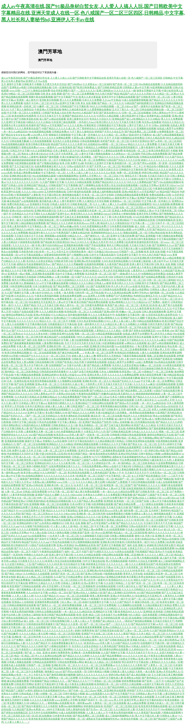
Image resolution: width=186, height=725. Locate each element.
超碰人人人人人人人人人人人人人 (159, 160)
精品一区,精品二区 (131, 438)
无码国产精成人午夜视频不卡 (87, 599)
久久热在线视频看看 (40, 141)
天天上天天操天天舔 (47, 305)
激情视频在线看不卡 (73, 195)
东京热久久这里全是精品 (65, 141)
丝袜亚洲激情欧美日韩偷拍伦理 (143, 488)
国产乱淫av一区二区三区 (99, 709)
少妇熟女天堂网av (148, 185)
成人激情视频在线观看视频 (78, 330)
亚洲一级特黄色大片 (27, 207)
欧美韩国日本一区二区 (124, 163)
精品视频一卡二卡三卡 (134, 166)
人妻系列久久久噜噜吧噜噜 (145, 270)
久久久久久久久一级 (125, 90)
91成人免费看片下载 (64, 239)
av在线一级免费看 (28, 138)
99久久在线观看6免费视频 (166, 204)
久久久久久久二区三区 (86, 649)
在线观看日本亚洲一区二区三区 (94, 210)
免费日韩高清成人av (17, 204)
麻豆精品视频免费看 (18, 681)
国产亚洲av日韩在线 (32, 485)
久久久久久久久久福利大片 (56, 637)
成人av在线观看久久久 (97, 693)
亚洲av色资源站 (41, 314)
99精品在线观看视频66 (149, 321)
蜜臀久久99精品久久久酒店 (41, 270)
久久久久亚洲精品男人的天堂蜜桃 (52, 599)
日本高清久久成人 (69, 384)
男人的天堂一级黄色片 (67, 558)
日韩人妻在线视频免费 (154, 311)
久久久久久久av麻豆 (155, 340)
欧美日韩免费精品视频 (17, 352)
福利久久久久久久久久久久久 (36, 488)
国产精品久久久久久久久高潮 (148, 397)
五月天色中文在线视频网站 (131, 668)
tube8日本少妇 (105, 277)
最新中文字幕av (33, 441)
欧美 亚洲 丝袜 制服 (154, 251)
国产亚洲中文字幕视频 (109, 545)
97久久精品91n (139, 302)
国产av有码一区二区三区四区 (165, 141)
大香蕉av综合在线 (65, 393)
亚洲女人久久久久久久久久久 (107, 637)
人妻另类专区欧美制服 (49, 327)
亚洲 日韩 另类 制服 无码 (32, 608)
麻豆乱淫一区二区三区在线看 (106, 416)
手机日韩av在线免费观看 (154, 153)
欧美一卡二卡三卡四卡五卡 (53, 251)
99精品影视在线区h (74, 659)
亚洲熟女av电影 (17, 87)
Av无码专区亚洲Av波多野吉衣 (161, 314)
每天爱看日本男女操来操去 (152, 346)
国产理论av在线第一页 (149, 163)
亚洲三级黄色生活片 (77, 119)
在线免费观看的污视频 (118, 513)
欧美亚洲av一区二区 (149, 286)
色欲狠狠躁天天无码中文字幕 (22, 453)
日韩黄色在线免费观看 (114, 289)
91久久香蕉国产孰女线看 (147, 712)
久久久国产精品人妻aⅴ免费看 (87, 501)
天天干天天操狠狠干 (172, 248)
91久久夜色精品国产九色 (110, 359)
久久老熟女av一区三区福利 (97, 84)
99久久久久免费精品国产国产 (142, 182)
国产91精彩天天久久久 (102, 551)
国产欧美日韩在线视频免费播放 (92, 400)
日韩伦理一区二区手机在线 (89, 292)
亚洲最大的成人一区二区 (143, 640)
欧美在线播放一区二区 (24, 558)
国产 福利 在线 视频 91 (41, 318)
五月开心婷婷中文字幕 (170, 444)
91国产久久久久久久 (86, 277)
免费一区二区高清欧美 (129, 172)
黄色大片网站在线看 (117, 245)
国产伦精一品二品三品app (82, 690)
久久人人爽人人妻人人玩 (47, 280)
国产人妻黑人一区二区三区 (157, 665)
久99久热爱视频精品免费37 (94, 226)
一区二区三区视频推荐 (83, 586)
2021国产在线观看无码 (98, 286)
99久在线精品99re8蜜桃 (95, 144)
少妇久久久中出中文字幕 (47, 229)
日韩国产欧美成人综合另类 (56, 112)
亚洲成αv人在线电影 (22, 602)
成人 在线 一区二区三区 (147, 226)
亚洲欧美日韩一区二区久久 (60, 346)
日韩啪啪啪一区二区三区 (34, 188)
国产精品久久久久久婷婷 (59, 223)
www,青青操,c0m (165, 330)
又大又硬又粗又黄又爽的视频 (62, 608)
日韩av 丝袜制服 (160, 125)
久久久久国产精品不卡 (122, 602)
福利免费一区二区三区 (139, 409)
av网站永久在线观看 (135, 343)
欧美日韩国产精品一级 (80, 453)
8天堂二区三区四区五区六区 (137, 188)
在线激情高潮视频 (93, 264)
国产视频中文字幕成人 (141, 507)
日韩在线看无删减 (19, 141)
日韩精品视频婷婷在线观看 (21, 605)
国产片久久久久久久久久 (25, 330)
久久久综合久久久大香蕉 (129, 665)
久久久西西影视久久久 (21, 599)
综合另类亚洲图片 (60, 90)
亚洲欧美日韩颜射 (91, 258)
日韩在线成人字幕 (28, 693)
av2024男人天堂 (39, 135)
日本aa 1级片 (35, 618)
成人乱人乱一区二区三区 (32, 457)
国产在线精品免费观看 (153, 277)
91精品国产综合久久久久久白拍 (123, 160)
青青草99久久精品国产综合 (158, 567)
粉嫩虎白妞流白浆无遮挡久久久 (118, 393)
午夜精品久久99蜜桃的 (96, 147)
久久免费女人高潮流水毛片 (15, 239)
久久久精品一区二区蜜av (165, 93)
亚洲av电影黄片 (130, 191)
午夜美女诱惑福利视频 (46, 296)
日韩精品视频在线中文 (170, 614)
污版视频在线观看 (112, 573)
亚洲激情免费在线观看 (47, 602)
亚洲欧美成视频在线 (37, 409)
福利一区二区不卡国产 (26, 551)
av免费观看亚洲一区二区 (170, 131)
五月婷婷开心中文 (39, 400)
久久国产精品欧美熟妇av (163, 630)
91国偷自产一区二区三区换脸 (157, 371)
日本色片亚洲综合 (139, 141)
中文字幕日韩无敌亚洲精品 (15, 469)
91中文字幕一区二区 (58, 491)
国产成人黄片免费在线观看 (84, 491)
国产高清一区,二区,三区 (125, 84)
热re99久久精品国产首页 (85, 112)
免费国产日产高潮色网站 (119, 296)
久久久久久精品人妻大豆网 (90, 482)
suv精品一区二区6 (58, 592)
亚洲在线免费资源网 (70, 296)
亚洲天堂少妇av (9, 138)
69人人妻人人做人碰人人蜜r (121, 321)
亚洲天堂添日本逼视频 (139, 337)
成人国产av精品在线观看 (52, 119)
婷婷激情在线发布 (106, 447)
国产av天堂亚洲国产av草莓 (101, 523)
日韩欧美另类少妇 (63, 261)
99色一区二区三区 (46, 498)
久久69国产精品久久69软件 (19, 229)
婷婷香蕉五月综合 (95, 564)
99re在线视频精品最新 (13, 144)
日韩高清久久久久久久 (169, 690)
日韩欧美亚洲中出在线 (62, 333)
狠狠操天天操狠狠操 (59, 135)
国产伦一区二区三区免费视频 (78, 93)
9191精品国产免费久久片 (52, 460)
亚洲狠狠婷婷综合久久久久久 (106, 232)
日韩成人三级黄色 (28, 157)
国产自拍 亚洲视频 (24, 384)
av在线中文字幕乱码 (120, 466)
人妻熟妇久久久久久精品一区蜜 (111, 330)
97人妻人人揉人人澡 (61, 526)
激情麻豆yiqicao (102, 213)
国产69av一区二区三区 (13, 678)
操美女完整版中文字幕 (149, 90)
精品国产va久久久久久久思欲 (135, 93)
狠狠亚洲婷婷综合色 (43, 258)
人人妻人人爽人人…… (90, 498)
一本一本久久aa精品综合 (14, 131)
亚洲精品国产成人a (122, 119)
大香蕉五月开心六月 (94, 431)
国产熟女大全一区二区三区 (142, 444)
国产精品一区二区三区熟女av (36, 513)
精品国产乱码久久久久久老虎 (66, 144)
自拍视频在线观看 (165, 384)
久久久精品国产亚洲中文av (55, 213)
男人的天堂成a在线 (78, 419)
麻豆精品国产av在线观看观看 (22, 201)
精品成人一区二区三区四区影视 (130, 532)
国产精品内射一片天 (32, 387)
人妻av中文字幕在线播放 (29, 169)
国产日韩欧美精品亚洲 (110, 87)
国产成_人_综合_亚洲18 (37, 652)
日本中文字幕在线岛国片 (102, 254)
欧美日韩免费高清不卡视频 (163, 150)
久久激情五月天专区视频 (95, 201)
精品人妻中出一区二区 (72, 305)
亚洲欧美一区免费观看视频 (85, 652)
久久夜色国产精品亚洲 (116, 264)
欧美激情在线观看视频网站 (28, 520)
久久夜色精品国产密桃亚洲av (91, 488)
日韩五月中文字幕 (19, 150)
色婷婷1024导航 (9, 356)
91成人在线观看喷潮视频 (135, 100)
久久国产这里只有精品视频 (83, 371)
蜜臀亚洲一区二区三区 (56, 567)
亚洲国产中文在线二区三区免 (96, 633)
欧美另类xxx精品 (87, 188)
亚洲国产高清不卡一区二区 (92, 700)
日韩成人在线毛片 (59, 204)
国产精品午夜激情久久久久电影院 (39, 706)
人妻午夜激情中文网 (149, 147)
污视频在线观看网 (170, 712)
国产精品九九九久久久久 (129, 523)
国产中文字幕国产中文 (66, 97)
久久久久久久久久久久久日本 (23, 182)
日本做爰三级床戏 (140, 261)
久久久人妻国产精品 (25, 305)
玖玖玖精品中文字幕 (57, 340)
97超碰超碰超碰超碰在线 (20, 570)
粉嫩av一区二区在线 (130, 311)
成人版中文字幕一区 (125, 419)
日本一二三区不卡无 (172, 476)
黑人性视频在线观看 (148, 558)
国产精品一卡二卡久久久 (110, 103)
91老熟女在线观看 (124, 551)
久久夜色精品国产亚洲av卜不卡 (107, 472)
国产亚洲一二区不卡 (153, 681)
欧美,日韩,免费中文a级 (72, 163)
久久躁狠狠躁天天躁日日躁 (94, 536)
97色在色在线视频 (46, 422)
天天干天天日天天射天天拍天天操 (82, 343)
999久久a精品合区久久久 (122, 128)
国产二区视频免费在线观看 (110, 450)
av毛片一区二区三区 (167, 624)
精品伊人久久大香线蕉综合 (114, 223)
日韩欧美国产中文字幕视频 (63, 185)
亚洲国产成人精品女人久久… (108, 621)
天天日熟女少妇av (88, 678)
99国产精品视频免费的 (58, 668)
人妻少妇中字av (160, 261)
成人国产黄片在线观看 (170, 305)
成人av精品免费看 (171, 258)
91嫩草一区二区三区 (47, 106)
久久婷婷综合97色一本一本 (105, 463)
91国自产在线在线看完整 (25, 311)
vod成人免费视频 (144, 362)
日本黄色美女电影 (62, 715)
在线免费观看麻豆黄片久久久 (50, 166)
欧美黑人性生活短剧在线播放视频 (120, 185)
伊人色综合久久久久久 (74, 368)
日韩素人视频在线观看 (122, 536)
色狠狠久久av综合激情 (55, 441)
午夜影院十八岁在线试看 (32, 649)
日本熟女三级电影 (156, 207)
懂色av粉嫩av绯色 (69, 226)
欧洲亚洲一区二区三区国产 (90, 476)
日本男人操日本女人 (145, 400)
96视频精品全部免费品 (132, 138)
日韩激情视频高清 (165, 220)
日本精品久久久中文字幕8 (25, 213)
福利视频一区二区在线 (162, 292)
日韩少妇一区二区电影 (141, 406)
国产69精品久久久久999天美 (105, 390)
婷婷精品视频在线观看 (86, 444)
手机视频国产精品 (69, 548)
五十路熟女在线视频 (20, 258)
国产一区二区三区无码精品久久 (43, 416)
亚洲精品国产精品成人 (36, 185)
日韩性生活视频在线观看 (47, 611)
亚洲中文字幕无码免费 (122, 236)
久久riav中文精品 (111, 100)
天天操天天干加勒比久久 (130, 340)
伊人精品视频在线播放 (54, 589)
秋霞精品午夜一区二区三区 (131, 280)
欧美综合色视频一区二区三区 (136, 719)
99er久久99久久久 (79, 242)
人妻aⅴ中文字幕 (64, 302)
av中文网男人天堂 (141, 229)
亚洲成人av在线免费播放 (44, 507)
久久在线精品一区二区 (102, 479)
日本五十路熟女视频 (121, 397)
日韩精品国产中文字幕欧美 (74, 106)
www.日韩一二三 (18, 90)
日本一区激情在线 (62, 87)
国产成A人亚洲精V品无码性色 (119, 592)
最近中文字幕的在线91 (153, 378)
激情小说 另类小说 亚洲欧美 (48, 308)
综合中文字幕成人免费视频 (69, 273)
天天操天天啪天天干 (163, 621)
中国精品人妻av (145, 210)
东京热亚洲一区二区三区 (98, 273)
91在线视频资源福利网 (46, 217)
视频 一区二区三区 (84, 333)
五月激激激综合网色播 (159, 457)
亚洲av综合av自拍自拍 (21, 210)
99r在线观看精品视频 (39, 131)
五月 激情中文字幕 (11, 84)
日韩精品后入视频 (90, 428)
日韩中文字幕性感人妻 (111, 678)
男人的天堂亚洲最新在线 (116, 270)
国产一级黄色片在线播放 (147, 106)
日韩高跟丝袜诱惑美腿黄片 (123, 147)
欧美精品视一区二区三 (136, 150)
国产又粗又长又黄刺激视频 (79, 198)
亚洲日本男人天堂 (54, 198)
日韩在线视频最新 (89, 141)
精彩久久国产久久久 (144, 580)
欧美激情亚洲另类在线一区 (148, 242)
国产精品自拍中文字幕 (143, 624)
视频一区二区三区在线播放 (54, 504)
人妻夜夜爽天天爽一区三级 (38, 431)
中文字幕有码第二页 (165, 210)
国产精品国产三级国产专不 (161, 327)
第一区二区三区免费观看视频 (131, 349)
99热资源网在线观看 (21, 286)
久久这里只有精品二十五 (18, 564)
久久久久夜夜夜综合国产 (27, 128)
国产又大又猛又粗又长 (21, 166)
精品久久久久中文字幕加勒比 (61, 510)
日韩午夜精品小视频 (149, 453)
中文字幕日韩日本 (51, 195)
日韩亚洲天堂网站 (23, 684)
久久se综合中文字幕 (36, 592)
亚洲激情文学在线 (39, 204)
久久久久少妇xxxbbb (32, 191)
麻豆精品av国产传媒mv (69, 270)
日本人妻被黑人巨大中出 (66, 150)
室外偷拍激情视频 (77, 314)
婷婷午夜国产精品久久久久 (57, 618)
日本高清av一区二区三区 (163, 472)
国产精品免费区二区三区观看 (140, 131)
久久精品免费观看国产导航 (72, 397)
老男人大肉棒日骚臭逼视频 (166, 409)
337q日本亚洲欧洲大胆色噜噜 (148, 217)
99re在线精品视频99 (169, 182)
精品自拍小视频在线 (157, 166)
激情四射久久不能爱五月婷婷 (77, 207)
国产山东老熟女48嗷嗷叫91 (48, 523)
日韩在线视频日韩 (44, 362)
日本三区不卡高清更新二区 (63, 153)
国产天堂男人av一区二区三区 (104, 166)
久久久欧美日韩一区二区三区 (101, 327)
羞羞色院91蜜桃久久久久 (61, 403)
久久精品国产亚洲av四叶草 (104, 311)
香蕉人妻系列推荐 (16, 226)
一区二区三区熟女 (23, 463)
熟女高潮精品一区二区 (91, 425)
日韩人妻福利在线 (129, 157)
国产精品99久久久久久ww (166, 229)
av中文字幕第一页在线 (113, 428)
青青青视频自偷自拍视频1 (114, 406)
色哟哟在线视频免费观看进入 (47, 659)
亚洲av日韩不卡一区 (136, 450)
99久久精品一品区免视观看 (142, 614)
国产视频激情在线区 (33, 198)
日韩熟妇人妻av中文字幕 (136, 87)
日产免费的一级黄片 (159, 302)
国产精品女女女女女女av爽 (15, 135)
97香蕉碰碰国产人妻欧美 (27, 195)
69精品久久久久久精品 (38, 122)
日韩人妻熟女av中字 (162, 112)
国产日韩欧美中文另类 (114, 409)
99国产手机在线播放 (95, 245)
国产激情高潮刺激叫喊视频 (60, 674)
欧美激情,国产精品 (36, 125)
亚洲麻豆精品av (48, 397)
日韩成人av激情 (102, 283)
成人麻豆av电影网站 (138, 289)
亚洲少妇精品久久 (92, 270)
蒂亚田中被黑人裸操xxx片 (87, 289)
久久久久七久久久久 (27, 321)
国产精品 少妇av (13, 573)
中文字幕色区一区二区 (53, 172)
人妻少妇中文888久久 (41, 292)
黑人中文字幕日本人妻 (126, 248)
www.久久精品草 (104, 469)
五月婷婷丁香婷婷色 (159, 510)
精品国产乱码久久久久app (126, 381)
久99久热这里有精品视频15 (115, 261)
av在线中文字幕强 (119, 299)
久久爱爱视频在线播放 (99, 109)
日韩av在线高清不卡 (77, 166)
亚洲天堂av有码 (86, 450)
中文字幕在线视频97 (167, 239)
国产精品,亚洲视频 (145, 236)
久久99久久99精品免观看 (78, 182)
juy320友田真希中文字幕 (32, 510)
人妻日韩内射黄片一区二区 (15, 447)
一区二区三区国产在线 (43, 469)
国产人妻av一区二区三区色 (134, 630)
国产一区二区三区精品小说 (145, 599)
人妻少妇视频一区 (64, 277)
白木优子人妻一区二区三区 (88, 485)
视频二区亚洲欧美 (133, 554)
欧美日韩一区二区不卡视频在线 (53, 160)
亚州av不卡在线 (100, 267)
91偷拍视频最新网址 (67, 176)
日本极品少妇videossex (106, 251)
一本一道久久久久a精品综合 (77, 611)
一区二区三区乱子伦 (113, 176)
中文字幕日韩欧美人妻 (17, 428)
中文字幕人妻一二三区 (142, 223)
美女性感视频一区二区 (73, 719)
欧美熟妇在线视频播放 (142, 412)
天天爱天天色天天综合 (54, 84)
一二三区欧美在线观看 (164, 646)
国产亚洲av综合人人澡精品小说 (144, 498)
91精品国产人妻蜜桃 (116, 482)
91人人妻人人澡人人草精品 (80, 169)
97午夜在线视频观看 (73, 539)
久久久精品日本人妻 (111, 324)
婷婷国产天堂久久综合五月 (109, 131)
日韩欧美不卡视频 (31, 84)
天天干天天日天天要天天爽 (42, 697)
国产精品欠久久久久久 (106, 157)
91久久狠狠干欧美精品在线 (35, 526)
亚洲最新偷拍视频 (73, 245)
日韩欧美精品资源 (173, 611)
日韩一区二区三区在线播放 (136, 112)
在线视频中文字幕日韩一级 (130, 314)
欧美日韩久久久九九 (107, 122)
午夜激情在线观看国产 (165, 188)
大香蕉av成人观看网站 (83, 138)
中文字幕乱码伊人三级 (106, 207)
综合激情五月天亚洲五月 (42, 302)
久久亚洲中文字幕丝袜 (13, 122)
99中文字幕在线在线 (94, 561)
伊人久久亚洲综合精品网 (117, 292)
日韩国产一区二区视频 (131, 251)
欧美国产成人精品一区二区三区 (122, 305)
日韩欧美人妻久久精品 (122, 671)
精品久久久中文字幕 (15, 270)
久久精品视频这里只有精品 (109, 441)
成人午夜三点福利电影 (91, 608)
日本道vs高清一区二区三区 (35, 289)
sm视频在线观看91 (171, 453)
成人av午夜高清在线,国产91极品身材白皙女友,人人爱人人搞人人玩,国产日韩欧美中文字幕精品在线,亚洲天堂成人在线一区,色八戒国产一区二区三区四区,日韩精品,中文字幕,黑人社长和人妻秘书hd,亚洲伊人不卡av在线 (93, 13)
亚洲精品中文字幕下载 (105, 611)
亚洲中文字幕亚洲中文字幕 (48, 684)
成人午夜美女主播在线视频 (151, 267)
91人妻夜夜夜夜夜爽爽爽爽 (87, 627)
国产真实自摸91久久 (110, 112)
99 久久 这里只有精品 (162, 652)
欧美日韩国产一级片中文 (117, 599)
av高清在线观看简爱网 (162, 548)
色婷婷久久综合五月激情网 (142, 561)
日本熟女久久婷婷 (92, 494)
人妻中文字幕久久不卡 (139, 125)
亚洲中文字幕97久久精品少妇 (39, 248)
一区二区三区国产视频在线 (159, 479)
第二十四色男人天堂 (91, 384)
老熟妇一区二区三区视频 (107, 681)
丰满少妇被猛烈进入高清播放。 (76, 157)
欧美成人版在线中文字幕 (80, 438)
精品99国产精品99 (169, 191)
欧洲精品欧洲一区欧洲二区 (21, 106)
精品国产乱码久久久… (13, 416)
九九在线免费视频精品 (150, 627)
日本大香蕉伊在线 (121, 217)
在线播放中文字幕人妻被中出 (16, 308)
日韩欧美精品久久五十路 (64, 425)
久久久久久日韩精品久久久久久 (138, 589)
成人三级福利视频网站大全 (119, 715)
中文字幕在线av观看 (54, 169)
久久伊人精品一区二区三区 (150, 633)
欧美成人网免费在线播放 (27, 172)
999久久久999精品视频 (102, 106)
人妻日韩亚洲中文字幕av (132, 116)
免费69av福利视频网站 (70, 706)
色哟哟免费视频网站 (137, 428)
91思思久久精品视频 (107, 116)
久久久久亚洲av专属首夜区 (81, 125)
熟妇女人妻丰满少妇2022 (34, 153)
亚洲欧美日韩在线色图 (102, 346)
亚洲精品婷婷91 (50, 374)
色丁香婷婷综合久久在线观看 (92, 128)
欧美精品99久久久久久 (121, 580)
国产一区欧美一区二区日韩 (94, 434)
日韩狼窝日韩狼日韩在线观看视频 (128, 434)
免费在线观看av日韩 (160, 195)
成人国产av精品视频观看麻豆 (168, 135)
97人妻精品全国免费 (39, 90)
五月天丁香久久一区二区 (125, 109)
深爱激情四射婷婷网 (55, 254)
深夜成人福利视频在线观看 (106, 191)
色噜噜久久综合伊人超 (36, 554)
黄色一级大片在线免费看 (22, 220)
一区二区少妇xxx (124, 106)
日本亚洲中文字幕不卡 (129, 254)
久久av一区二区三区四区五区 (82, 589)
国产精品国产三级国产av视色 (82, 460)
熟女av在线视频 (9, 251)
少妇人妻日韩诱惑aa (11, 621)
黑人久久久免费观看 (70, 100)
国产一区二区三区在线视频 (31, 444)
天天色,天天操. (34, 450)
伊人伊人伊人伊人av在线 (124, 286)
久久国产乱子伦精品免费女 (86, 409)
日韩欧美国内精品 (68, 179)
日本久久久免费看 (91, 100)
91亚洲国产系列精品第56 (168, 412)
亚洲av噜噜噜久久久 (105, 280)
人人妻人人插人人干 (81, 621)
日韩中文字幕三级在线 (88, 239)
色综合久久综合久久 (100, 119)
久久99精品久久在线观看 (34, 359)
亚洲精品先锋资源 (115, 577)
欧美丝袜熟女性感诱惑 (24, 116)
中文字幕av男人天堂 (158, 349)
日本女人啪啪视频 (108, 371)
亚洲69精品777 (125, 220)
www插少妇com (170, 498)
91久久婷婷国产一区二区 (78, 308)
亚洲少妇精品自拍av (145, 539)
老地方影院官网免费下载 (75, 229)
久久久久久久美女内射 (36, 333)
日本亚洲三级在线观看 (63, 122)
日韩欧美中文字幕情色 (147, 283)
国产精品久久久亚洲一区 (69, 624)
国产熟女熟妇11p (39, 428)
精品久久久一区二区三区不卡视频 (57, 321)
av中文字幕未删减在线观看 (53, 283)
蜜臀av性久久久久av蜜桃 (107, 438)
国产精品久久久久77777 (80, 681)
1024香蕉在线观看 (171, 365)
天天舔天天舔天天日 (107, 169)
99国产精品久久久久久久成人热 (59, 128)
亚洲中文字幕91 (162, 179)
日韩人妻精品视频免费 (91, 179)
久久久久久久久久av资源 (102, 172)
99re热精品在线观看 (149, 84)
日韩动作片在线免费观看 (127, 277)
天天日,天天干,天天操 (107, 138)
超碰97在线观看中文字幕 (95, 602)
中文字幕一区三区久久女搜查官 (24, 112)
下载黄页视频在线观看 (134, 356)
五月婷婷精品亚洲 (110, 618)
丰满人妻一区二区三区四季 (30, 346)
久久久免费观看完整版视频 (117, 494)
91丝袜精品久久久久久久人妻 (77, 280)
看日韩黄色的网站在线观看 (113, 649)
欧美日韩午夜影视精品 (143, 239)
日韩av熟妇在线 (156, 232)
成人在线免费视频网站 (56, 349)
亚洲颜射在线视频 (146, 128)
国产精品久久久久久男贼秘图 (67, 264)
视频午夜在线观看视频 (41, 97)
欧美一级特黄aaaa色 (164, 507)
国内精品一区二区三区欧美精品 (21, 371)
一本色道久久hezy (85, 122)
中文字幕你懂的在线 (35, 324)
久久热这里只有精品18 (27, 397)
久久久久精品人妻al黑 (77, 479)
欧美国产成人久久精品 (143, 425)
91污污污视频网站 (101, 457)
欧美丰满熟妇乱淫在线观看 (75, 416)
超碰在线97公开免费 (50, 207)
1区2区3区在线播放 (131, 618)
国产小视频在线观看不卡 (57, 646)
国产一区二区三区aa (98, 397)
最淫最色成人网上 (48, 201)
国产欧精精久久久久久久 (147, 485)
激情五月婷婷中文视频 (17, 700)
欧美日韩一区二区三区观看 (148, 520)
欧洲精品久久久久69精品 (146, 119)
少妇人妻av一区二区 (70, 602)
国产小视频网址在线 (89, 185)
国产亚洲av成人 (145, 419)
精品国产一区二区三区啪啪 (129, 479)
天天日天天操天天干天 (49, 116)
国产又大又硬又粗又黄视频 (70, 248)
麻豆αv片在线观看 (90, 150)
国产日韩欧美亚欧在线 (26, 119)
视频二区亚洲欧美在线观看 (39, 273)
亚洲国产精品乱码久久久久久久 (79, 116)
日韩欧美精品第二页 (81, 204)
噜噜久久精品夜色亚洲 (74, 109)
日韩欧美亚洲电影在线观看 (140, 441)
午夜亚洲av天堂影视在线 (47, 109)
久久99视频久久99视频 (135, 324)
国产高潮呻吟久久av (163, 245)
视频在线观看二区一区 (135, 232)
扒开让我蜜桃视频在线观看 (84, 542)
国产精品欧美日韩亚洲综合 (54, 242)
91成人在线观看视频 (166, 482)
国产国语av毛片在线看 (126, 403)
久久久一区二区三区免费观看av (98, 665)
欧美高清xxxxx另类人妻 (86, 223)
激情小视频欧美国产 (37, 466)
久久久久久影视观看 (27, 529)
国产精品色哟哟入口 (118, 687)
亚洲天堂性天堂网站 (147, 213)
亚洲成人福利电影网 (115, 337)
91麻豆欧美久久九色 (160, 460)
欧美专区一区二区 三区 (147, 570)
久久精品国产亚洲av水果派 (26, 709)
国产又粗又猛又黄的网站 (117, 425)
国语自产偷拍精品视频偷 (138, 621)
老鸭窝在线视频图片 (59, 409)
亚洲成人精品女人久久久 (120, 520)
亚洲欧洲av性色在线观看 (87, 261)
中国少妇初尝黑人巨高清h (53, 453)
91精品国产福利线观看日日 (139, 103)
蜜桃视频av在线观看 (55, 236)
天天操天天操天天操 (140, 245)
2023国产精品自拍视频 (41, 434)
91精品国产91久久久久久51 (33, 356)
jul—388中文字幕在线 (53, 709)
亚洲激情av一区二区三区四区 (125, 201)
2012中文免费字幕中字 (115, 498)
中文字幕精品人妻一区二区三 (42, 226)
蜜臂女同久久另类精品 (109, 356)
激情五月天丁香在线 (135, 176)
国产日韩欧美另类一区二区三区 (153, 97)
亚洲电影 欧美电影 (114, 501)
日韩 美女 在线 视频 (51, 93)
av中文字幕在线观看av (31, 254)
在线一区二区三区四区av (132, 207)
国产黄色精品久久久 (152, 678)
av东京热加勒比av (104, 198)
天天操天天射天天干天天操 (29, 236)
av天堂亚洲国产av (56, 125)
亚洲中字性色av (140, 292)
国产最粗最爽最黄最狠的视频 (25, 343)
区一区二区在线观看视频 (43, 352)
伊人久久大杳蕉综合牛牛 (101, 314)
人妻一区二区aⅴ (13, 491)
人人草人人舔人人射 (77, 172)
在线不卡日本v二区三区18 (37, 103)
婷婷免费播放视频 (71, 605)
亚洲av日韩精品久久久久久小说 (83, 517)
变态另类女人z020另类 (138, 517)
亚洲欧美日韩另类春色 (112, 542)
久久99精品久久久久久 (17, 400)
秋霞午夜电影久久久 (123, 539)
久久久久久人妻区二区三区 (158, 554)
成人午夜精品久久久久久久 (71, 570)
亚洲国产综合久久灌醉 (132, 318)
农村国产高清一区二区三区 (114, 141)
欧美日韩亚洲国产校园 (70, 507)
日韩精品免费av (60, 131)
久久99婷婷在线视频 (173, 447)
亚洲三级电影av (104, 90)
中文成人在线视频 (135, 529)
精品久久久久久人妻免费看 (142, 144)
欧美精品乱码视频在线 (127, 352)
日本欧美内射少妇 (28, 251)
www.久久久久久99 (124, 570)
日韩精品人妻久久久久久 (117, 179)
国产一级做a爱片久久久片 (126, 273)
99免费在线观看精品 (38, 687)
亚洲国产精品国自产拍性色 (151, 198)
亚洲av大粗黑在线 (99, 229)
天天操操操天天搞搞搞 (24, 277)
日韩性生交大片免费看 (101, 419)
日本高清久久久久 (23, 296)
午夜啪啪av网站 (150, 438)
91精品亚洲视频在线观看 (83, 318)
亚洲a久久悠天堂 (99, 242)
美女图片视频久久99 (56, 412)
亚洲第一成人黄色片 (27, 100)
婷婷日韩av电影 (150, 172)
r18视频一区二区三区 (50, 693)
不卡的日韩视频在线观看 (141, 482)
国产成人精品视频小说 (138, 674)
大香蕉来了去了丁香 (100, 217)
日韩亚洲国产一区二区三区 (84, 406)
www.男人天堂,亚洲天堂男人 (123, 700)
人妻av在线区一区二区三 (68, 258)
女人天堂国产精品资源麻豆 (145, 476)
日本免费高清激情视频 (122, 226)
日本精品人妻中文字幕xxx (33, 403)
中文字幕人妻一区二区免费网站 (88, 160)
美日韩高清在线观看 (78, 472)
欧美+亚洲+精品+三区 (88, 614)
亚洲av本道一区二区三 (47, 384)
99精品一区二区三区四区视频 (23, 93)
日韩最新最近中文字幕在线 (111, 125)
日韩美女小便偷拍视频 (123, 213)
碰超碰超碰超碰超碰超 (24, 160)
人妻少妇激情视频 (78, 340)
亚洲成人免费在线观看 (124, 210)
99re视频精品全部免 (144, 220)
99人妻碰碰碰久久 (28, 283)
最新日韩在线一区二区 (147, 602)
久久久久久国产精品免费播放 (105, 655)
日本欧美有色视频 (151, 447)
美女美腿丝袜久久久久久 (95, 299)
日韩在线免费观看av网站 (95, 466)
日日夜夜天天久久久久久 (31, 561)
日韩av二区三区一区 (140, 299)
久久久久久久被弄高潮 (137, 308)
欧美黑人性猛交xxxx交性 (73, 374)
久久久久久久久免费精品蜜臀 (54, 138)
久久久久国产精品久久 (46, 595)
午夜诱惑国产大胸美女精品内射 (73, 232)
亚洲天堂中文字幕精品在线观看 (118, 97)
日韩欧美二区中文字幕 (84, 359)
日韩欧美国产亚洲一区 (82, 532)
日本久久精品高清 (155, 138)
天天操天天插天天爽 (130, 122)
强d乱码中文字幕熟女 (140, 135)
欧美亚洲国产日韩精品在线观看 (24, 586)
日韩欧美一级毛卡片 (22, 217)
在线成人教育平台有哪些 (170, 128)
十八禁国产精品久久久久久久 (71, 378)
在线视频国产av (57, 365)
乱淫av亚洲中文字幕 (63, 103)
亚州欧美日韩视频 (48, 100)
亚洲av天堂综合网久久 (122, 595)
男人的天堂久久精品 (161, 333)
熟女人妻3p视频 (25, 362)
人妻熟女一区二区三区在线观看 (109, 703)
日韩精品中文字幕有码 (131, 169)
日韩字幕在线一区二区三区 (116, 239)
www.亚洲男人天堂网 (93, 296)
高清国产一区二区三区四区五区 (120, 706)
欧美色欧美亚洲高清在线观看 (44, 719)
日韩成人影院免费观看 (35, 491)
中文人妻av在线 (38, 532)
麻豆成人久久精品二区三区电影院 (35, 577)
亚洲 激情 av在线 (105, 349)
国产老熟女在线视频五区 (142, 330)
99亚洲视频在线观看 (161, 87)
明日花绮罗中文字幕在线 (14, 583)
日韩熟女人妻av (158, 289)
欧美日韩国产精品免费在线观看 (91, 302)
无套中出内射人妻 (170, 286)
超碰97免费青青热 (44, 299)
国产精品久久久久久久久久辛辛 (166, 100)
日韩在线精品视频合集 (39, 87)
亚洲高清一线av (16, 273)
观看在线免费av (29, 147)
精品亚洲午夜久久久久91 (42, 232)
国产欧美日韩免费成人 (85, 87)
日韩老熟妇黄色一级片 (81, 251)
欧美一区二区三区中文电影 (99, 195)
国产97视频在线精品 (47, 163)
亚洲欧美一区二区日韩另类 (28, 337)
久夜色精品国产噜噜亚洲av (51, 438)
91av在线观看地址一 (125, 346)
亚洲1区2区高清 (148, 305)
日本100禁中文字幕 (80, 504)
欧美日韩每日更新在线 (38, 144)
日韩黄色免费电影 (94, 305)
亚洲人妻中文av (154, 529)
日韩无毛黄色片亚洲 (159, 324)
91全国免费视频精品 (70, 220)
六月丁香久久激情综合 (21, 109)
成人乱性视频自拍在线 (142, 422)
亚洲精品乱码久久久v (45, 463)
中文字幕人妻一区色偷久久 (85, 135)
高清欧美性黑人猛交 (27, 460)
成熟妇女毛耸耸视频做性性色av (34, 264)
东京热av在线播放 (151, 122)
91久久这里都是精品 (41, 150)
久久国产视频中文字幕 (52, 182)
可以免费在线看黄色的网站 (134, 460)
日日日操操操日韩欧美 (151, 368)
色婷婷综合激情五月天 (24, 179)
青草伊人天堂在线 (14, 406)
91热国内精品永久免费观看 (123, 368)
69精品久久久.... (75, 236)
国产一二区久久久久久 (83, 90)
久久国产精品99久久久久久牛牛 (99, 220)
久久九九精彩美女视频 (51, 311)
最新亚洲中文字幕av (125, 198)
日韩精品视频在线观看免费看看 (131, 195)
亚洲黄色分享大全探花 (13, 125)
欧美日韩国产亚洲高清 (160, 359)
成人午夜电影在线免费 (76, 390)
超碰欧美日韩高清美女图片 (161, 545)
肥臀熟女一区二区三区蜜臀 (63, 678)
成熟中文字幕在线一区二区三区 (105, 387)
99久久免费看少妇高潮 (121, 242)
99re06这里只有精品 (166, 589)
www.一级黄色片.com (50, 147)
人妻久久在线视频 (14, 324)
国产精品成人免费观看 (99, 365)
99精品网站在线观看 (103, 403)
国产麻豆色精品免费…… (70, 352)
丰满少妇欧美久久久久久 (47, 368)
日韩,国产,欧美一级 (47, 179)
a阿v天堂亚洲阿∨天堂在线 (56, 586)
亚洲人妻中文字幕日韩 (141, 264)
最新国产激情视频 (48, 157)
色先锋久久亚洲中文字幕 (98, 163)
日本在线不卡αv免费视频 (114, 614)
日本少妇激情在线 (42, 286)
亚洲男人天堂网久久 (90, 176)
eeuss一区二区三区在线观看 (74, 595)
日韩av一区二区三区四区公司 (66, 580)
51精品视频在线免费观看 (32, 223)
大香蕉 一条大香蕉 (64, 292)
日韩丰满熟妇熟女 (10, 425)
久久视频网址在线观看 (69, 381)
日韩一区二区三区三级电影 (161, 280)
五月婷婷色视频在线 (55, 191)
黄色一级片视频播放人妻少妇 (25, 589)
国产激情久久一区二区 (97, 236)
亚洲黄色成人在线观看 (159, 116)
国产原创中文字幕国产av (47, 539)
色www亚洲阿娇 (103, 532)
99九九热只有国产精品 (107, 93)
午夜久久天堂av (22, 482)
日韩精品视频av (45, 277)
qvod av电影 (82, 346)
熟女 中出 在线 (86, 469)
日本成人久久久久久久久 (144, 431)
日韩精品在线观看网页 (152, 157)
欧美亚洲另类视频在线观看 (41, 381)
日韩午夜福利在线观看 (79, 191)
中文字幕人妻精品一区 (69, 422)
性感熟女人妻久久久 (142, 513)
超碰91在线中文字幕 (142, 179)
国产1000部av (75, 84)
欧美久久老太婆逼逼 (89, 97)
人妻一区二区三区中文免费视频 (60, 450)
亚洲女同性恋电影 (127, 453)
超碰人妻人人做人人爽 (84, 356)
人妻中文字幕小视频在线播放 (94, 153)
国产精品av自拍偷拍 (168, 539)
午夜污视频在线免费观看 (169, 236)
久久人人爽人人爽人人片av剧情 (109, 204)
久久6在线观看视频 (114, 529)
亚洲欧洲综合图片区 (20, 176)
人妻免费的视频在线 (52, 343)
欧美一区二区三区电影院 (115, 697)
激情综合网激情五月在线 (19, 314)
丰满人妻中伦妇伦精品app (49, 245)
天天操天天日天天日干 (137, 472)
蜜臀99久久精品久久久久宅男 (44, 583)
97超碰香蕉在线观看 (28, 242)
